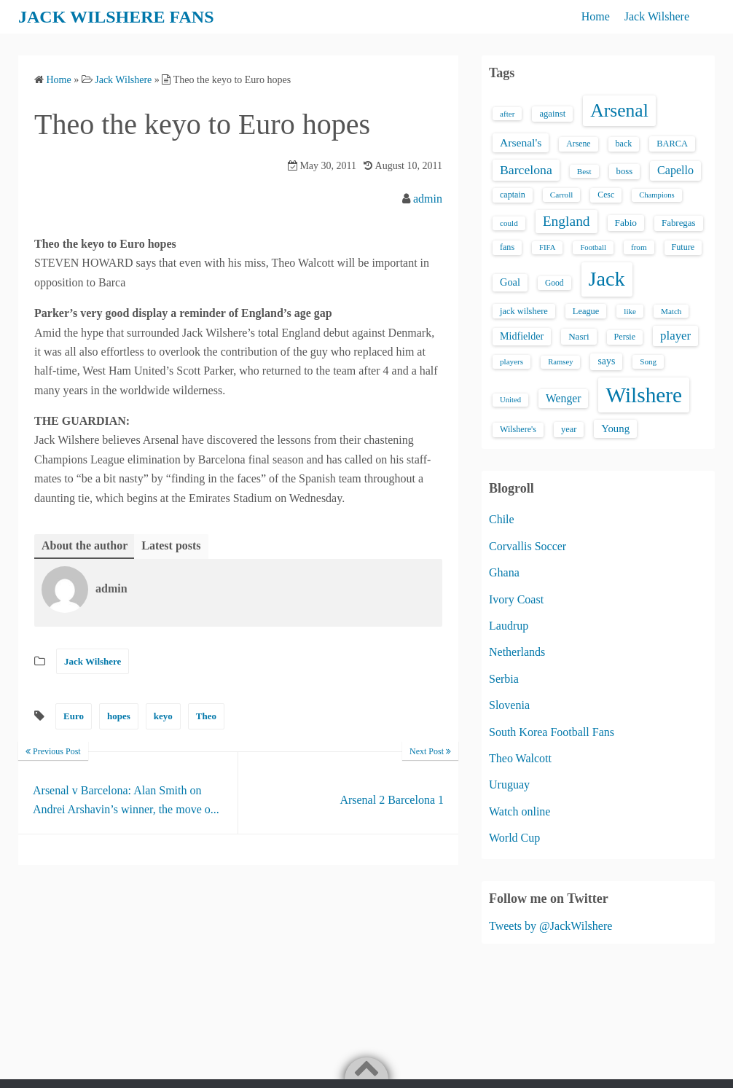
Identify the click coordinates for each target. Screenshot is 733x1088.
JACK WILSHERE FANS (116, 16)
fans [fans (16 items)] (507, 247)
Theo (206, 716)
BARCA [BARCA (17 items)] (672, 143)
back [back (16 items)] (624, 143)
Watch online (519, 811)
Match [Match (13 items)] (671, 311)
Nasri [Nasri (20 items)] (578, 336)
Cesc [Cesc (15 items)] (605, 195)
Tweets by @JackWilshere (550, 926)
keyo (163, 716)
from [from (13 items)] (639, 247)
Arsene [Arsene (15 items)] (578, 144)
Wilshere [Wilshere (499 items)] (643, 395)
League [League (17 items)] (586, 311)
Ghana (504, 572)
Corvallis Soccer (527, 546)
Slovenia (509, 705)
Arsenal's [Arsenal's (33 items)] (520, 142)
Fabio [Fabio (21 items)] (626, 222)
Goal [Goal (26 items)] (510, 282)
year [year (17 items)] (568, 429)
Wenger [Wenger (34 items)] (563, 398)
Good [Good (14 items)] (554, 282)
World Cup (514, 837)
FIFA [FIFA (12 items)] (547, 247)
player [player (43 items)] (675, 336)
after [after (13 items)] (507, 113)
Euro (73, 716)
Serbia (504, 679)
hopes (118, 716)
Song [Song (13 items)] (648, 361)
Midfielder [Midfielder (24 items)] (522, 336)
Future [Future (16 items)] (683, 247)
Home (595, 16)
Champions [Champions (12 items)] (657, 195)
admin (427, 198)
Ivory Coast (516, 599)
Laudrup (508, 625)
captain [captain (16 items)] (512, 194)
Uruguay (509, 784)
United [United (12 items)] (510, 400)
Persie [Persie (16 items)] (624, 337)
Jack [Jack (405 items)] (607, 278)
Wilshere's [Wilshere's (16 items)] (518, 429)
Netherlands (517, 652)
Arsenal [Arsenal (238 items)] (619, 110)
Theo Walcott (520, 758)
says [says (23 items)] (606, 361)
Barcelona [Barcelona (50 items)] (526, 170)
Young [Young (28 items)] (615, 428)
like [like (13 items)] (630, 311)
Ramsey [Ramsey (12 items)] (560, 362)
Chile (501, 519)
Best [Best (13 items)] (584, 171)
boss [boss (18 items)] (624, 171)
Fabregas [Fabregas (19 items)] (678, 223)
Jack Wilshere (656, 16)
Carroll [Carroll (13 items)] (561, 194)
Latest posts (170, 545)
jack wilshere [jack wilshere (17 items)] (524, 311)
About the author (85, 545)
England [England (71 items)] (566, 221)
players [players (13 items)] (511, 361)
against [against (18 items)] (552, 114)
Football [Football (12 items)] (593, 247)
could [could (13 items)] (509, 223)
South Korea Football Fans (551, 732)
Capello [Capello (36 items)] (675, 170)
